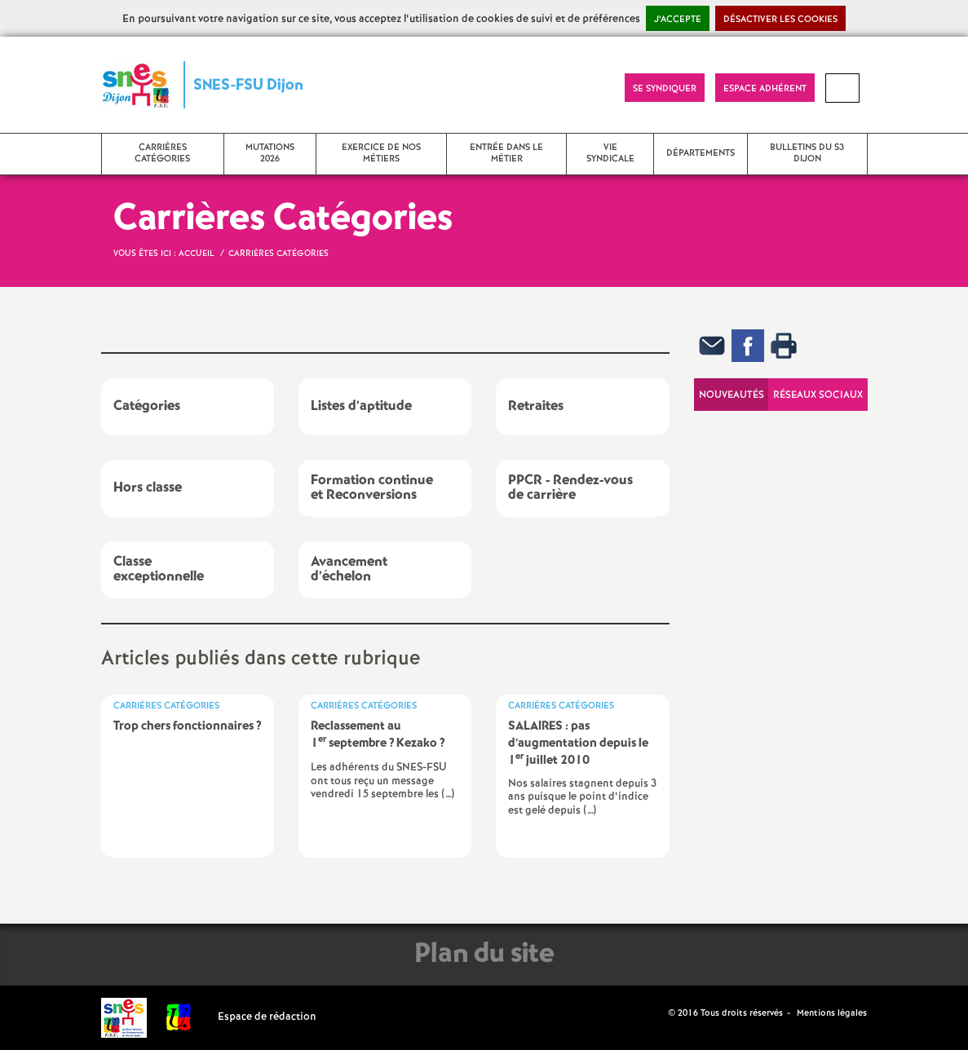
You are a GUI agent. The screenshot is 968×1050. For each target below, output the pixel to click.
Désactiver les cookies (780, 19)
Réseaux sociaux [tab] (818, 395)
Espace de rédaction (267, 1017)
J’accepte (677, 19)
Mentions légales (832, 1013)
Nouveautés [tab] (731, 395)
